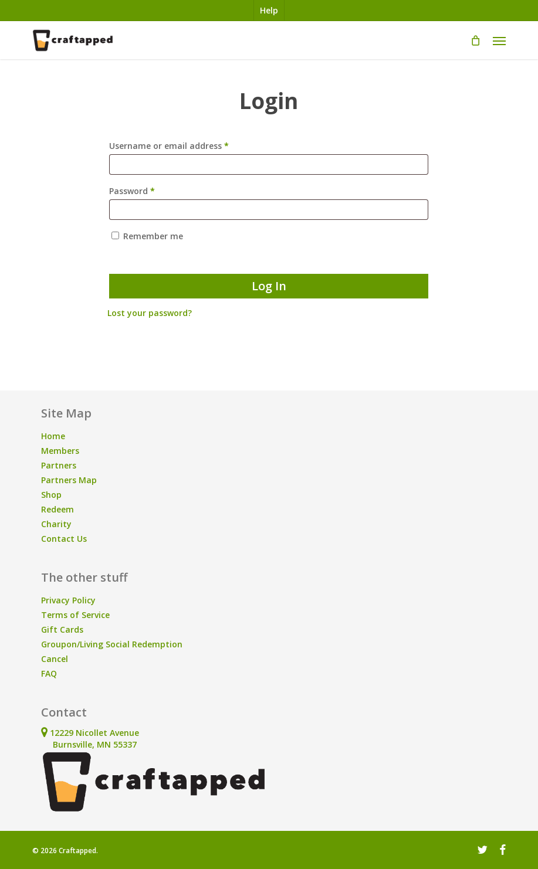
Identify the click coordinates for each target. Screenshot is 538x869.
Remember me (153, 236)
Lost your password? (149, 312)
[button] (499, 40)
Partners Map (69, 480)
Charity (56, 524)
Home (53, 436)
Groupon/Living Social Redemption (111, 644)
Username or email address (187, 144)
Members (60, 451)
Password (150, 189)
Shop (51, 495)
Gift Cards (62, 629)
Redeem (57, 509)
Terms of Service (75, 615)
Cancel (54, 659)
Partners (58, 465)
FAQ (49, 673)
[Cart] (476, 40)
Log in (269, 286)
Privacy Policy (68, 600)
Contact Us (64, 539)
